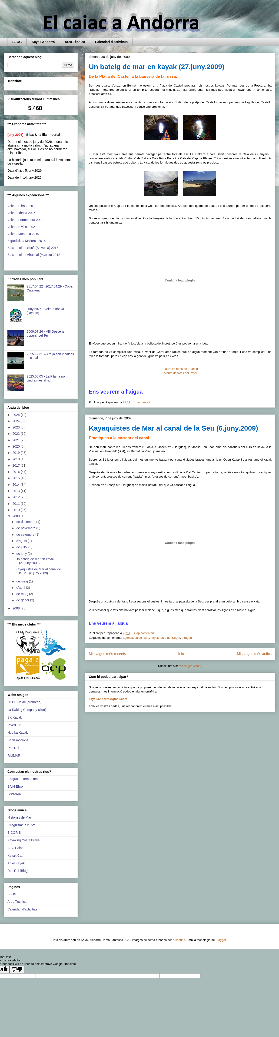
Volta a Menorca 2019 (23, 234)
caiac (138, 637)
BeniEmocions (17, 740)
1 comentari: (143, 402)
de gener (23, 600)
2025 (17, 415)
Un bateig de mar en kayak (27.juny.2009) (156, 66)
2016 (17, 472)
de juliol (22, 547)
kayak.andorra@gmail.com (108, 699)
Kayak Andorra (43, 42)
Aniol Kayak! (16, 863)
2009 (17, 516)
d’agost (22, 541)
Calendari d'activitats (111, 42)
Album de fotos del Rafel (180, 373)
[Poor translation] (17, 969)
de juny (22, 553)
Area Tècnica (75, 42)
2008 (17, 608)
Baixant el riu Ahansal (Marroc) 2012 (33, 255)
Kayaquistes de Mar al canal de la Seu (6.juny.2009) (173, 428)
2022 (17, 433)
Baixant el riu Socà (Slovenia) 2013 (32, 248)
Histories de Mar (19, 817)
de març (22, 594)
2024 (17, 421)
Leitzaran (14, 794)
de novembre (26, 528)
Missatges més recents (107, 654)
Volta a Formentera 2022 (25, 220)
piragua (187, 637)
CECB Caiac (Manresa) (24, 702)
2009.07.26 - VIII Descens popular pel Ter (45, 333)
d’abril (21, 587)
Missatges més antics (254, 654)
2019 (17, 453)
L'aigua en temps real (22, 779)
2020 (17, 446)
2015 (17, 478)
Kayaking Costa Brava (23, 840)
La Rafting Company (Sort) (26, 710)
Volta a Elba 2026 (20, 206)
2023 (17, 427)
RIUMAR (13, 755)
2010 (17, 510)
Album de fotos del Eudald (180, 369)
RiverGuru (14, 725)
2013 (17, 491)
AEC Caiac (15, 848)
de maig (22, 581)
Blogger (221, 940)
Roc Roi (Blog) (18, 871)
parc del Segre (170, 637)
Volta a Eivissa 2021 (22, 227)
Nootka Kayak (17, 732)
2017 (17, 465)
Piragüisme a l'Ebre (21, 825)
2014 (17, 484)
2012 (17, 497)
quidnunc (179, 940)
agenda (128, 637)
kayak (155, 637)
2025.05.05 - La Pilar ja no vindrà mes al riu (46, 378)
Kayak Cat (15, 855)
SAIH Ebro (15, 786)
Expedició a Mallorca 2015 (26, 241)
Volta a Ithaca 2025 (21, 213)
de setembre (25, 534)
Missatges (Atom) (190, 666)
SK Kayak (14, 717)
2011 (17, 503)
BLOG (17, 42)
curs (146, 637)
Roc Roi (13, 748)
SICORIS (14, 832)
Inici (181, 654)
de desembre (26, 522)
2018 (17, 459)
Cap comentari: (145, 633)
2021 (17, 440)
